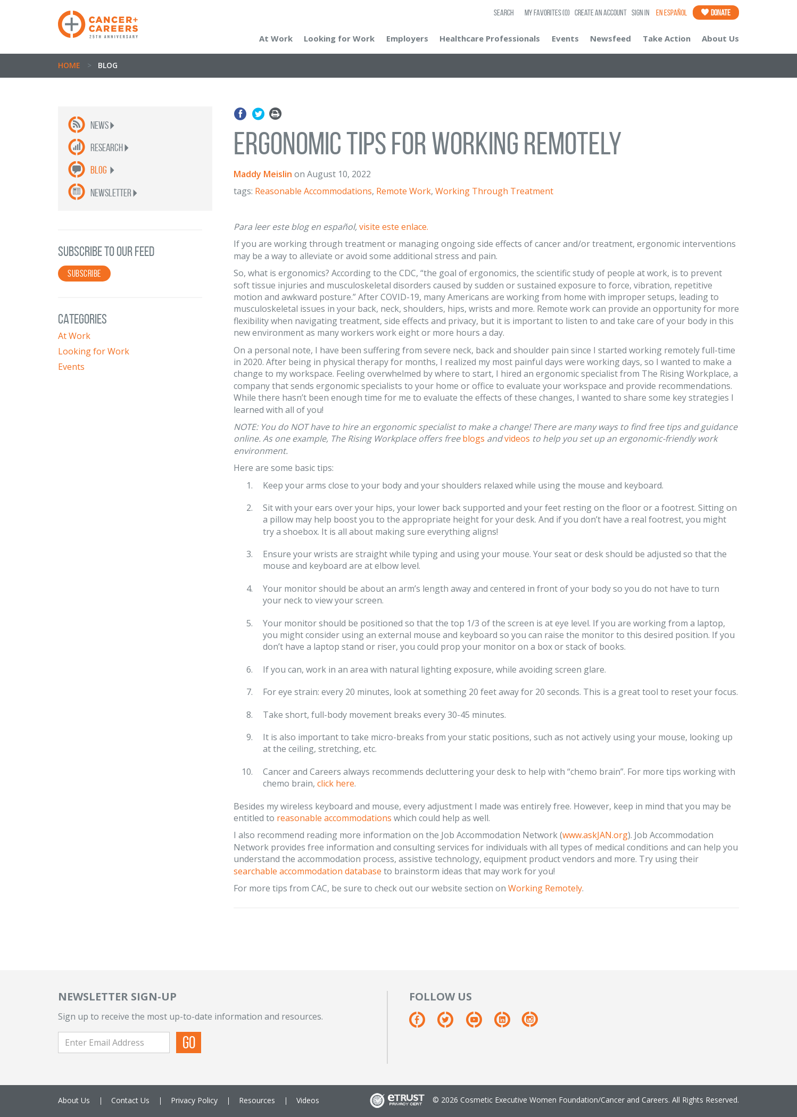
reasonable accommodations (334, 818)
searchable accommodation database (307, 871)
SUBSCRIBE (84, 273)
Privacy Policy (194, 1100)
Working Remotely (545, 888)
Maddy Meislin (263, 174)
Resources (257, 1100)
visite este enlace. (393, 227)
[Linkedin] (507, 1023)
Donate (715, 12)
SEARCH (504, 12)
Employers (407, 38)
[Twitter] (450, 1023)
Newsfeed (610, 38)
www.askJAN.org (595, 835)
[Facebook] (422, 1023)
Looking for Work (339, 38)
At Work (276, 38)
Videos (307, 1100)
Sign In (641, 12)
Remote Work (403, 191)
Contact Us (130, 1100)
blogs (473, 438)
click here (335, 783)
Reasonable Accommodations (313, 191)
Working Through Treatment (494, 191)
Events (565, 38)
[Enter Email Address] (114, 1042)
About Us (720, 38)
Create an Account (601, 12)
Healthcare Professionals (489, 38)
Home (69, 65)
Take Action (667, 38)
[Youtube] (479, 1023)
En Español (671, 12)
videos (517, 438)
